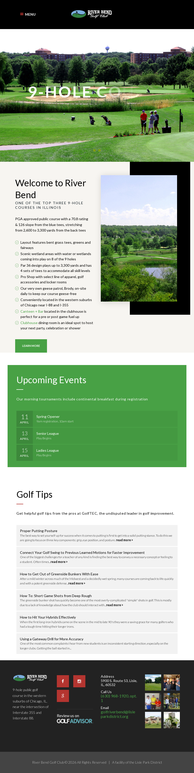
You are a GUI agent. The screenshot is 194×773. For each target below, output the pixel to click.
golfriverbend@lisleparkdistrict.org (118, 714)
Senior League (47, 433)
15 (24, 450)
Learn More (31, 345)
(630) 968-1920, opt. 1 (119, 698)
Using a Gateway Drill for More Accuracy (51, 639)
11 (24, 416)
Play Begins (43, 438)
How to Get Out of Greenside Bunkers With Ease (59, 574)
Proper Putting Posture (38, 531)
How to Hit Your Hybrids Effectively (48, 617)
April (24, 422)
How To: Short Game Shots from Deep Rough (56, 596)
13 (24, 433)
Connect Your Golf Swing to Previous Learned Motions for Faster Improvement (82, 552)
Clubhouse (29, 323)
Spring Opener (48, 416)
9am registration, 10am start (55, 421)
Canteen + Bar (31, 311)
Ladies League (47, 450)
